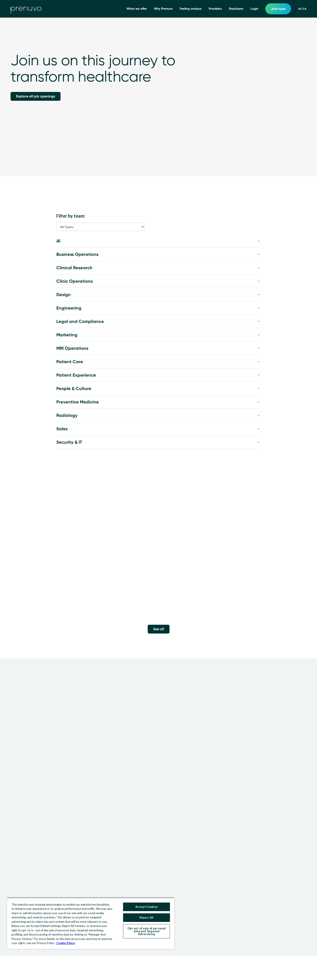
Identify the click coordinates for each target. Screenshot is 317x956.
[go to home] (26, 9)
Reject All (146, 917)
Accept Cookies (146, 906)
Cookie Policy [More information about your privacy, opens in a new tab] (65, 943)
